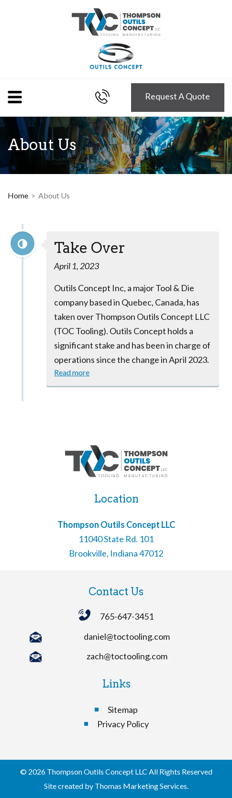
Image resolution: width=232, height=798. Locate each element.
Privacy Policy (123, 724)
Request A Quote (177, 96)
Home (18, 195)
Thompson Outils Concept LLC (97, 771)
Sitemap (123, 709)
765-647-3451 (127, 616)
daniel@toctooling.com (127, 636)
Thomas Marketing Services (141, 785)
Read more (71, 372)
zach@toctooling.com (127, 656)
